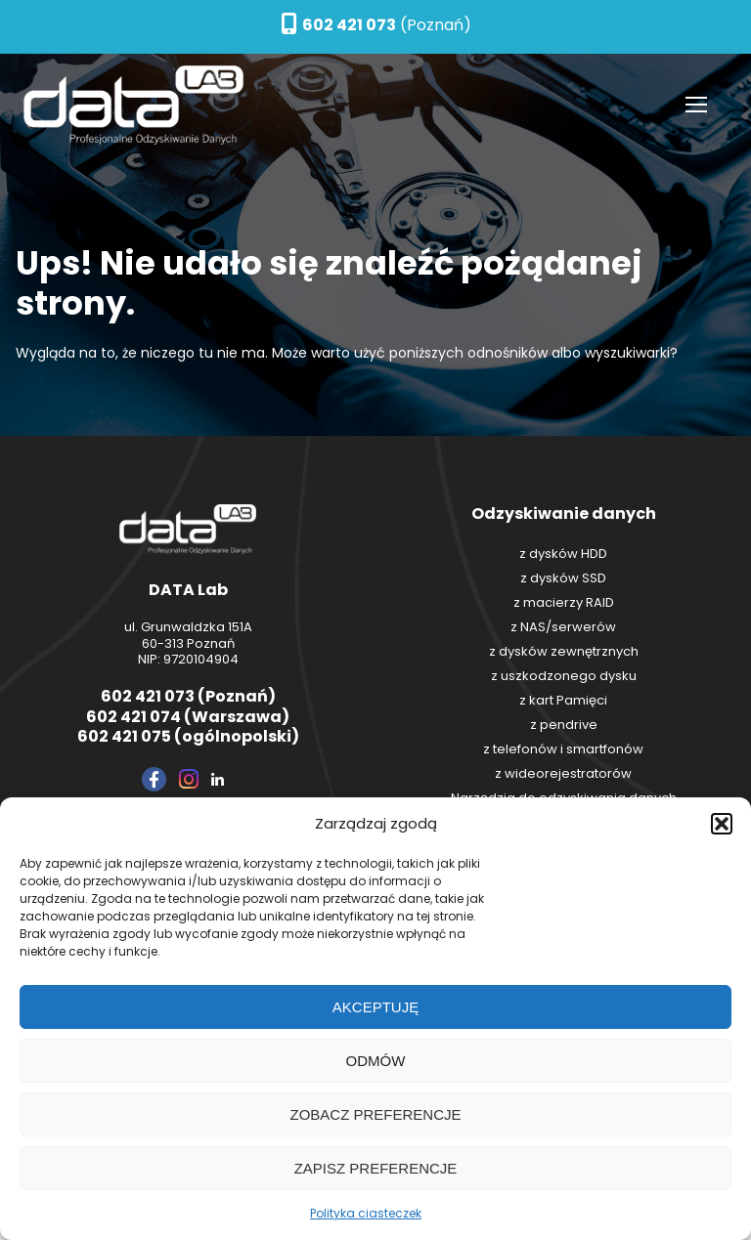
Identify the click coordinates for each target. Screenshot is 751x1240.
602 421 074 (133, 717)
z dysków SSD (563, 578)
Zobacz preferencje (375, 1114)
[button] (721, 824)
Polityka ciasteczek (365, 1213)
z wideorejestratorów (563, 773)
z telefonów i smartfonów (563, 749)
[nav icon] (696, 105)
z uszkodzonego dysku (564, 675)
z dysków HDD (563, 553)
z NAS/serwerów (563, 627)
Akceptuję (375, 1007)
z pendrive (563, 724)
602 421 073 (349, 25)
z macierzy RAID (563, 602)
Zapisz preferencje (376, 1168)
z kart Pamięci (563, 700)
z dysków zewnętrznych (564, 651)
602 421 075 (124, 736)
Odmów (376, 1060)
